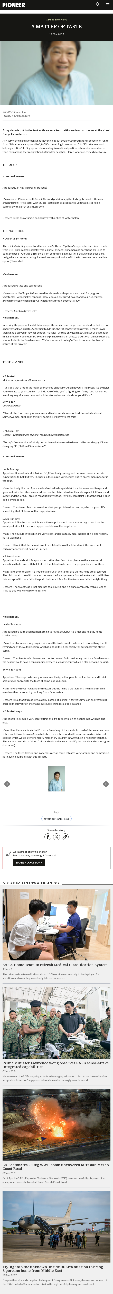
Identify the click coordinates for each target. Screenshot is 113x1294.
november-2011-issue (56, 818)
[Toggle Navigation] (107, 5)
